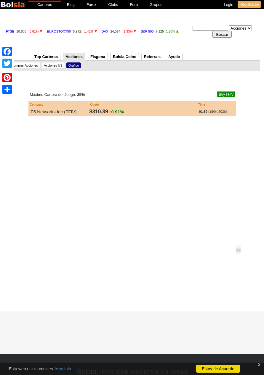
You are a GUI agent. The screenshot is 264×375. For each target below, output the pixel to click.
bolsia (12, 4)
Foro (134, 4)
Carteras (44, 4)
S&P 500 (147, 31)
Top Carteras (46, 56)
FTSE (10, 31)
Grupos (156, 4)
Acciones (74, 56)
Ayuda (174, 56)
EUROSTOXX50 (59, 31)
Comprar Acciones (24, 65)
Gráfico (73, 65)
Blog (71, 4)
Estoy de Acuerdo (218, 368)
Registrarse (249, 4)
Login (229, 4)
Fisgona (97, 56)
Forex (91, 4)
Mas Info (63, 368)
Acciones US (53, 65)
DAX (105, 31)
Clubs (113, 4)
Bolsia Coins (124, 56)
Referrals (152, 56)
